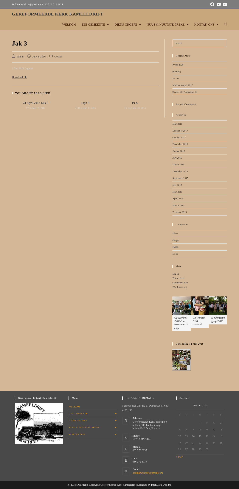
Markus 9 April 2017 (182, 85)
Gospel (58, 56)
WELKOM (74, 406)
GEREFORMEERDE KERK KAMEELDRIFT (57, 14)
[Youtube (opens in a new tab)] (218, 4)
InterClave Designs (161, 484)
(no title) (176, 71)
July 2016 (177, 157)
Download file (19, 77)
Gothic (175, 247)
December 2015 (180, 171)
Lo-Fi (175, 253)
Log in (175, 273)
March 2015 (178, 205)
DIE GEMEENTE (93, 413)
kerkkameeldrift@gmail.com (148, 472)
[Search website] (225, 24)
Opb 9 (85, 102)
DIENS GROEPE (93, 420)
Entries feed (178, 278)
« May (179, 456)
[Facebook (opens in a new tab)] (212, 4)
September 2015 (180, 178)
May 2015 (177, 191)
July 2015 (177, 185)
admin (20, 56)
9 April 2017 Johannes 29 (184, 91)
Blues (175, 233)
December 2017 (180, 130)
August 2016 (178, 151)
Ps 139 (175, 78)
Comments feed (180, 282)
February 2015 (179, 212)
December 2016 (180, 144)
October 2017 (179, 137)
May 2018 (177, 123)
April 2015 (177, 198)
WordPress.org (179, 286)
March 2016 (178, 164)
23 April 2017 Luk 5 (35, 102)
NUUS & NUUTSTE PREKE (93, 427)
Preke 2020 (177, 64)
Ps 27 (135, 102)
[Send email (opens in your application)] (224, 4)
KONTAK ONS (93, 434)
